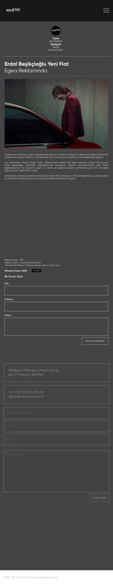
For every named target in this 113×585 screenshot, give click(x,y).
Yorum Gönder (95, 341)
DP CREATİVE (55, 41)
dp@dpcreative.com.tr (26, 399)
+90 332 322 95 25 (28, 394)
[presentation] (67, 502)
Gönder (99, 500)
